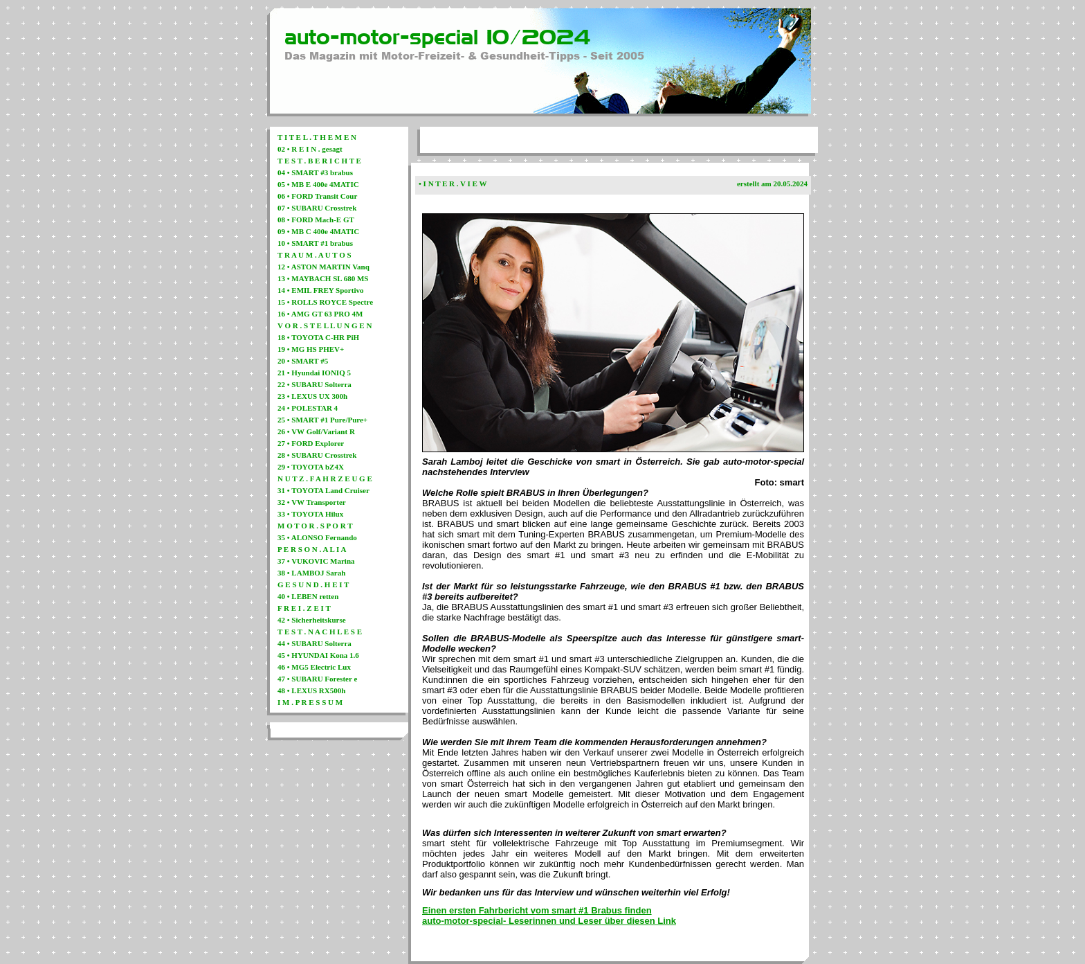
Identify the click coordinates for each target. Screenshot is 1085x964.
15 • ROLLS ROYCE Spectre (325, 302)
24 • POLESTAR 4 (307, 408)
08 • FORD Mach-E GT (315, 219)
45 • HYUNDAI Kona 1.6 (318, 655)
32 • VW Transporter (311, 502)
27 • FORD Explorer (310, 443)
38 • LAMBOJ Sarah (311, 573)
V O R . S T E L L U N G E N (324, 325)
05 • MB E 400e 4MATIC (318, 184)
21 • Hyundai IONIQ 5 (314, 372)
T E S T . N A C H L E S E (319, 631)
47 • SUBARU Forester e (317, 679)
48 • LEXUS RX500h (311, 690)
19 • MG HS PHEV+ (310, 349)
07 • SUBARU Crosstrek (316, 208)
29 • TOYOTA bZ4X (310, 467)
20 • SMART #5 (302, 361)
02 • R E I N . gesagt (310, 149)
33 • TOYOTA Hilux (310, 514)
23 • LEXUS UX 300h (312, 396)
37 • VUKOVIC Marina (316, 561)
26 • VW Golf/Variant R (316, 431)
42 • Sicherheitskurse (311, 620)
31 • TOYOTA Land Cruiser (323, 490)
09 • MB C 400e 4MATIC (318, 231)
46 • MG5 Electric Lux (314, 667)
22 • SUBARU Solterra (314, 384)
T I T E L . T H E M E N (316, 137)
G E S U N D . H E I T (313, 584)
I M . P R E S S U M (310, 702)
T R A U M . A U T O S (314, 255)
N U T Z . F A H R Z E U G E (324, 478)
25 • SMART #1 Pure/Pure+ (322, 420)
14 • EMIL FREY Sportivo (320, 290)
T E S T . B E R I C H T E (319, 161)
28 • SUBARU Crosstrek (316, 455)
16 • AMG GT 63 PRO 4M (320, 314)
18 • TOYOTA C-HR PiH (318, 337)
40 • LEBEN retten (307, 596)
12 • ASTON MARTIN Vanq (323, 266)
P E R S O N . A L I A (311, 549)
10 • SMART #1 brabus (315, 243)
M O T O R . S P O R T (315, 525)
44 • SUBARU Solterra (314, 643)
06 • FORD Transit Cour (317, 196)
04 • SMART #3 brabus (315, 172)
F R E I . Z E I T (304, 608)
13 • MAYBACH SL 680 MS (323, 278)
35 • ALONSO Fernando (317, 537)
